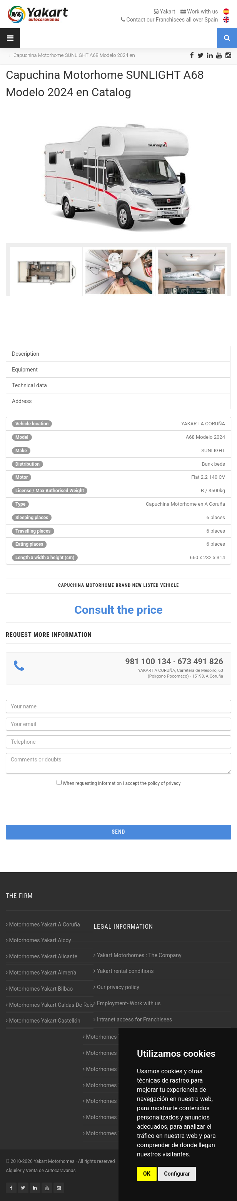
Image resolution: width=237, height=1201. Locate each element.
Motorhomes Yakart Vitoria (116, 1133)
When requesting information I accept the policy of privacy (121, 783)
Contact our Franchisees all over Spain (169, 20)
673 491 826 (200, 661)
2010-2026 (21, 1161)
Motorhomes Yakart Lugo (115, 1101)
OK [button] (146, 1174)
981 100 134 (148, 661)
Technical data (29, 385)
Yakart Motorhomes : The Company (137, 955)
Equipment (25, 369)
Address (22, 401)
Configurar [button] (177, 1174)
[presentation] (118, 803)
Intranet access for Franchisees (132, 1019)
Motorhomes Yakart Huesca (118, 1053)
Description (25, 354)
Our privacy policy (116, 987)
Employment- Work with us (126, 1003)
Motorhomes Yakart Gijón (115, 1037)
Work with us (199, 11)
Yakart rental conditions (123, 971)
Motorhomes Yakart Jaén (115, 1085)
